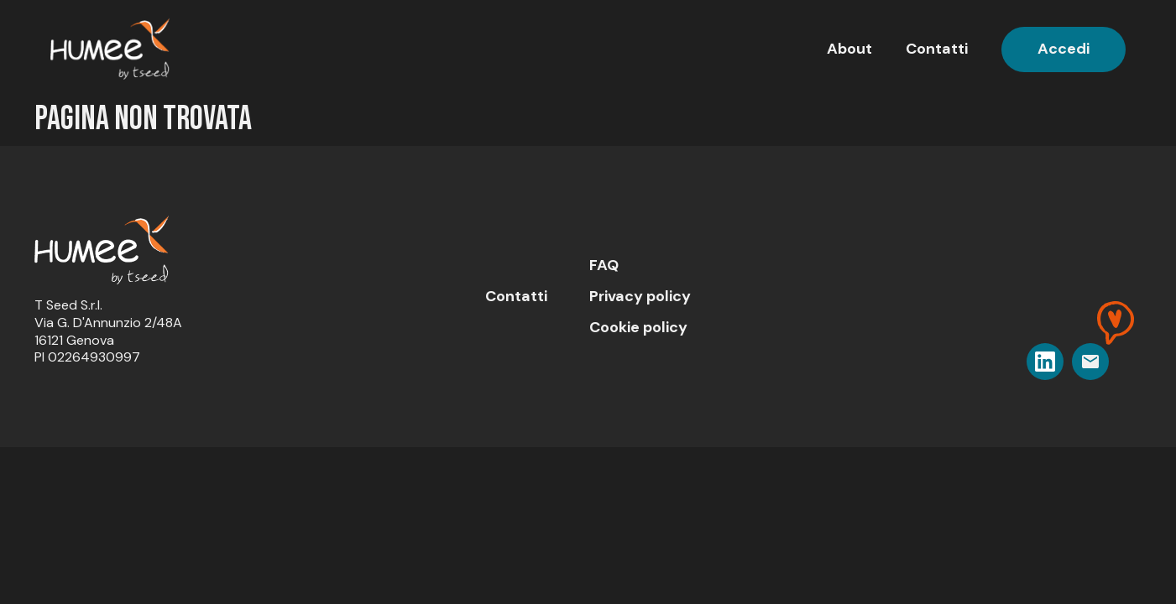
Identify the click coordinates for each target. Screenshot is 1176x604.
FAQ (604, 265)
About (849, 49)
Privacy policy (640, 296)
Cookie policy (638, 327)
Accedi (1063, 49)
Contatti (937, 49)
